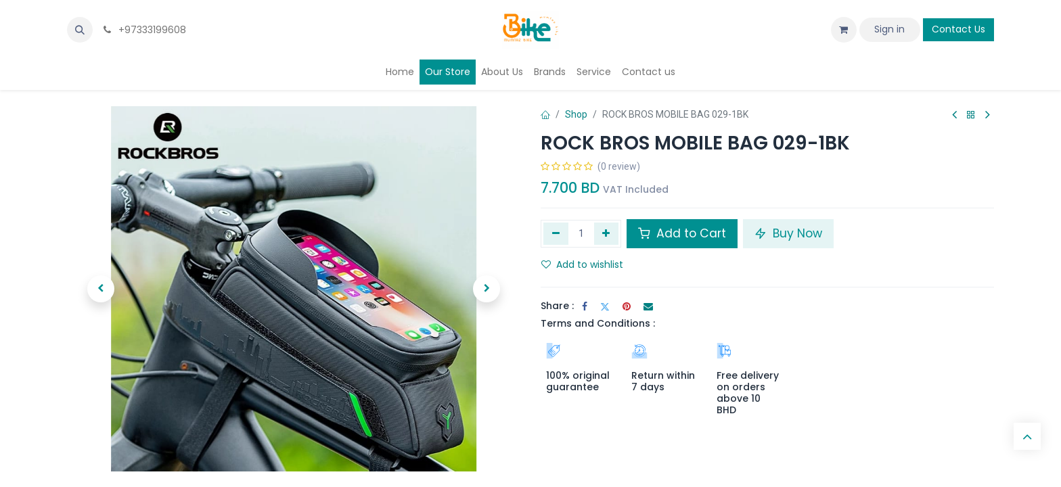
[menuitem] (400, 72)
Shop (576, 114)
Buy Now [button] (788, 233)
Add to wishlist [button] (582, 264)
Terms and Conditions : (598, 323)
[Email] (648, 306)
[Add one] (606, 233)
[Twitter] (605, 306)
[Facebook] (584, 306)
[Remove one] (555, 233)
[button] (80, 30)
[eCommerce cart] (844, 30)
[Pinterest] (627, 306)
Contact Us (958, 29)
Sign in (889, 29)
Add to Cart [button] (682, 233)
